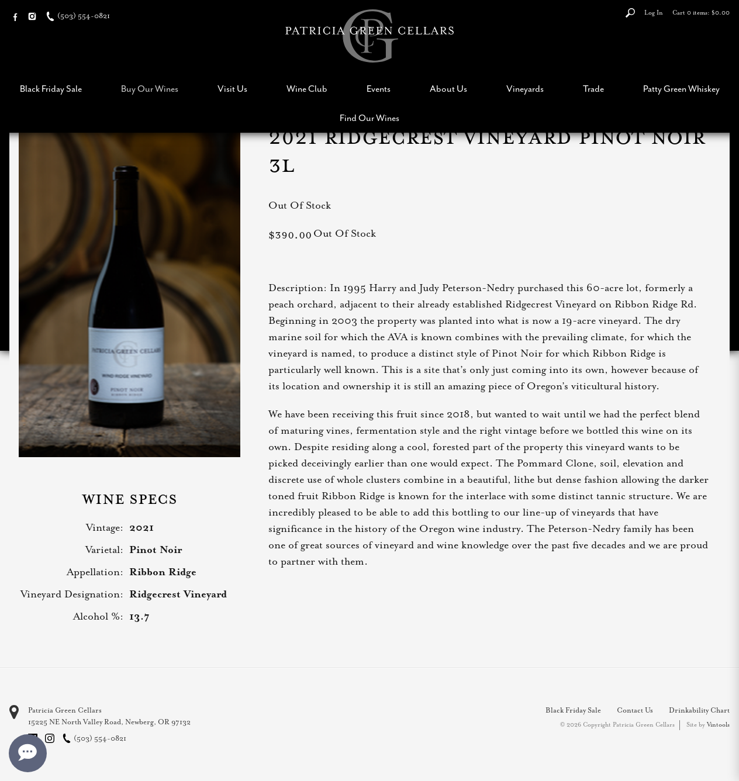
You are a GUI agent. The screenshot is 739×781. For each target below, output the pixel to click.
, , (109, 722)
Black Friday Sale (51, 89)
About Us (448, 89)
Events (379, 89)
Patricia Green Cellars (65, 710)
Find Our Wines (369, 118)
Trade (593, 89)
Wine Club (306, 89)
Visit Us (232, 89)
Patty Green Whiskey (681, 89)
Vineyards (525, 89)
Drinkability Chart (699, 710)
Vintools (718, 724)
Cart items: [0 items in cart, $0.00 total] (701, 12)
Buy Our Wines (149, 89)
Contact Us (635, 710)
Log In (653, 12)
